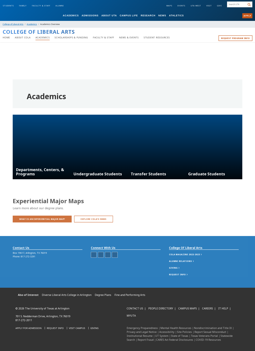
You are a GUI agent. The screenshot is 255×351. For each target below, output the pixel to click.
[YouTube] (48, 343)
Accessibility (166, 332)
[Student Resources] (157, 37)
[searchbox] (237, 4)
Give (219, 5)
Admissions (90, 15)
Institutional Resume (140, 336)
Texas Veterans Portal (204, 336)
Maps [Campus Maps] (169, 5)
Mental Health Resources (175, 328)
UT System (161, 336)
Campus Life (129, 15)
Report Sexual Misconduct (210, 332)
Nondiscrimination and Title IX (213, 328)
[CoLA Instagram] (94, 261)
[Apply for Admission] (28, 328)
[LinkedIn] (26, 343)
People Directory (160, 308)
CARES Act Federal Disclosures (174, 340)
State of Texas (179, 336)
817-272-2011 (23, 320)
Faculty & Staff (41, 5)
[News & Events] (129, 37)
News (162, 15)
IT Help (223, 308)
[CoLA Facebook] (101, 261)
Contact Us (135, 308)
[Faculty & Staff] (103, 37)
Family (23, 5)
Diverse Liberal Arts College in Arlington (67, 295)
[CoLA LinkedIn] (108, 261)
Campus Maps (187, 308)
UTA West (196, 5)
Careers (207, 308)
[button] (189, 261)
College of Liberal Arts (13, 24)
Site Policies (184, 332)
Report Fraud (146, 340)
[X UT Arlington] (40, 343)
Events (181, 5)
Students (8, 5)
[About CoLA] (23, 37)
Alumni (60, 5)
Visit (209, 5)
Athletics (176, 15)
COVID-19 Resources (208, 340)
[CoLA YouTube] (115, 261)
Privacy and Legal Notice (142, 332)
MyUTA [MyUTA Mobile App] (131, 315)
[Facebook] (19, 343)
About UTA (109, 15)
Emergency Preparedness (142, 328)
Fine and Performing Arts (129, 295)
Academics (71, 15)
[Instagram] (33, 343)
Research (148, 15)
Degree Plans (103, 295)
